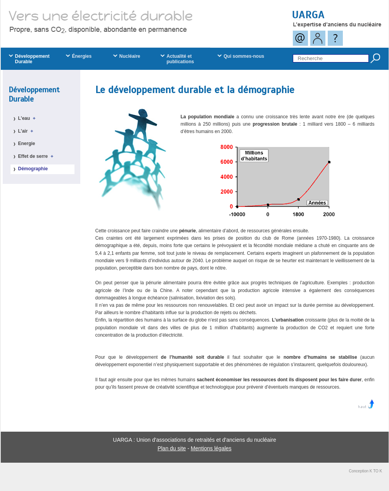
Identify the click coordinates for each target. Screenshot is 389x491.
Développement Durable (34, 94)
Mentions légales (211, 448)
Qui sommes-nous (244, 56)
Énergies (82, 56)
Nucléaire (129, 56)
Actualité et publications (180, 59)
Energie (26, 143)
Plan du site (171, 448)
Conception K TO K (365, 471)
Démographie (33, 168)
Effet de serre (37, 156)
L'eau (28, 118)
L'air (27, 131)
